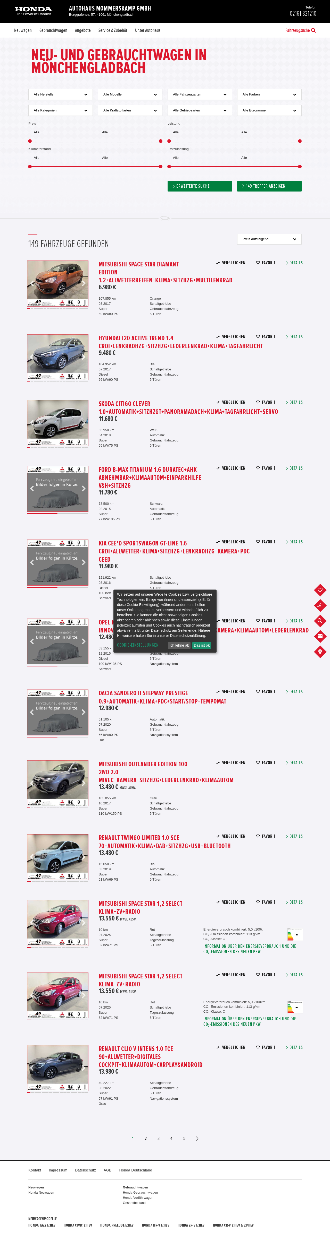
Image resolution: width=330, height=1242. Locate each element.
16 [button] (77, 308)
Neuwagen (23, 30)
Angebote (83, 30)
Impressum (58, 1170)
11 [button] (61, 308)
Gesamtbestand (134, 1203)
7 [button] (48, 308)
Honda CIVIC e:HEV (78, 1225)
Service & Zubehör (112, 30)
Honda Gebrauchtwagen (140, 1192)
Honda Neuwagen (41, 1192)
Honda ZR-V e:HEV (191, 1225)
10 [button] (57, 308)
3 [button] (35, 308)
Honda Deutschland (135, 1170)
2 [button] (32, 308)
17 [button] (80, 308)
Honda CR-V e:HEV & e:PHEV (233, 1225)
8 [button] (51, 308)
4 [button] (38, 308)
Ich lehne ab (179, 645)
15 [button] (73, 308)
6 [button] (45, 308)
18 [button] (83, 308)
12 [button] (64, 308)
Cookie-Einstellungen (138, 645)
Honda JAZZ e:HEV (41, 1225)
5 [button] (41, 308)
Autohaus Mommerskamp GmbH (110, 8)
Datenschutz (85, 1170)
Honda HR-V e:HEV (155, 1225)
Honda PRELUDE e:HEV (117, 1225)
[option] (57, 283)
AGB (107, 1170)
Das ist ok (202, 645)
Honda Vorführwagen (138, 1198)
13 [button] (67, 308)
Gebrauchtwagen (53, 30)
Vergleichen (234, 262)
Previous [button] (32, 283)
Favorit (269, 262)
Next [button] (83, 283)
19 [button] (86, 308)
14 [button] (70, 308)
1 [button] (28, 308)
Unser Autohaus (147, 30)
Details (296, 262)
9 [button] (54, 308)
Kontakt (34, 1170)
